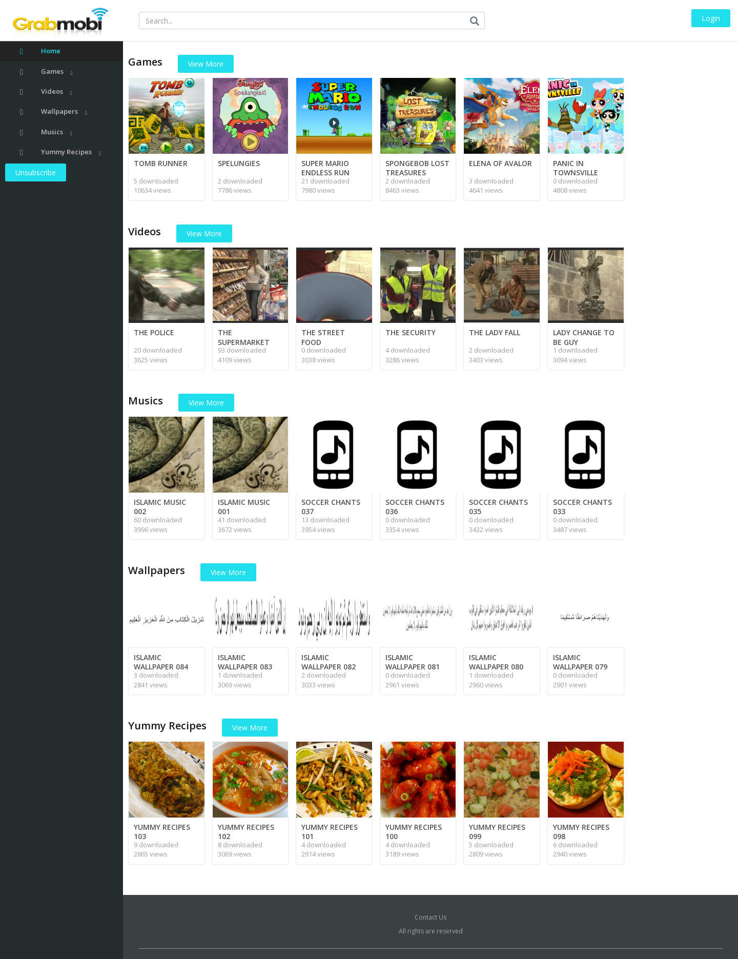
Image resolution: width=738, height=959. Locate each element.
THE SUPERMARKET (244, 337)
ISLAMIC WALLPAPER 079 (580, 661)
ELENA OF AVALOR (500, 163)
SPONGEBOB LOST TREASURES (417, 167)
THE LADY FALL (494, 332)
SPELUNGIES (239, 163)
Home (40, 51)
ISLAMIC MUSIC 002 (160, 506)
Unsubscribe (35, 172)
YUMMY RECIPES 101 (329, 831)
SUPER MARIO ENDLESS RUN (325, 167)
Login (711, 18)
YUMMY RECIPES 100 (413, 831)
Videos (46, 91)
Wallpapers (53, 111)
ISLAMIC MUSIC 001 (244, 506)
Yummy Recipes (60, 152)
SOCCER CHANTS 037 (330, 506)
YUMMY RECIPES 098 (581, 831)
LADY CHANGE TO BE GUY (583, 337)
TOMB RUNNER (161, 163)
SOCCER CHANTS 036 (414, 506)
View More (205, 64)
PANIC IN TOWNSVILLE (575, 167)
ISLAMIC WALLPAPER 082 (328, 661)
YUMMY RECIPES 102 (246, 831)
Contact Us (430, 917)
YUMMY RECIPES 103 (162, 831)
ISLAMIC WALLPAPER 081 (412, 661)
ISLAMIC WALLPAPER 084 (161, 661)
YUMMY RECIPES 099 (497, 831)
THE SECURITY (410, 332)
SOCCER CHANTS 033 (582, 506)
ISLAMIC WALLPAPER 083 (245, 661)
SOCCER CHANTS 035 (498, 506)
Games (46, 71)
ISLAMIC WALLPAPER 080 (496, 661)
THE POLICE (154, 332)
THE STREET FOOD (323, 337)
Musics (46, 132)
